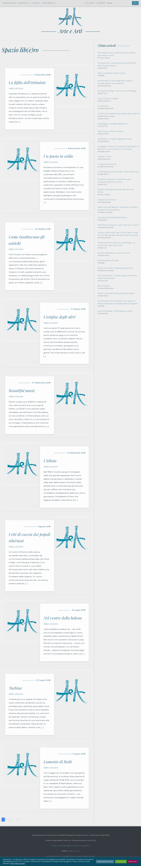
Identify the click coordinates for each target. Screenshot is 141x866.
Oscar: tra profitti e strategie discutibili (115, 268)
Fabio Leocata (16, 89)
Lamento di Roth (58, 761)
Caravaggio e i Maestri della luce (112, 124)
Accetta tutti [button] (120, 861)
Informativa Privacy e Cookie (56, 856)
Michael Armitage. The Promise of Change (117, 91)
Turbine (15, 688)
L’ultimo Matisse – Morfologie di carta (115, 311)
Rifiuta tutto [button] (133, 861)
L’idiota (50, 460)
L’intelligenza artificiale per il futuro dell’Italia (118, 172)
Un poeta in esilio (58, 156)
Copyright (91, 856)
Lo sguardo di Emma (107, 164)
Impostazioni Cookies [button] (105, 861)
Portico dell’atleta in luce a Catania (114, 253)
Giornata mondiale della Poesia (112, 217)
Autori (53, 845)
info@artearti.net (73, 851)
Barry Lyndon (104, 286)
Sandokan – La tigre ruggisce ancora (114, 139)
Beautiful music (22, 390)
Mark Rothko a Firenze (108, 260)
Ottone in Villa (104, 157)
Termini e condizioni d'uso (77, 856)
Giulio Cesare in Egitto (108, 98)
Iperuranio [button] (48, 3)
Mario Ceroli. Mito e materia (110, 131)
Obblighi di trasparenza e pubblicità (77, 845)
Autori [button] (35, 3)
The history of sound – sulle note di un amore (118, 225)
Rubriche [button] (23, 3)
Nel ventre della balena (63, 617)
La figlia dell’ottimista (27, 82)
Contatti (101, 3)
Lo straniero (103, 106)
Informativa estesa (17, 863)
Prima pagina (9, 3)
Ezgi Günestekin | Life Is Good (111, 73)
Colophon (59, 845)
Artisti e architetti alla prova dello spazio (116, 293)
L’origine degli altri (59, 316)
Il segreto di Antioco (107, 200)
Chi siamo (90, 3)
